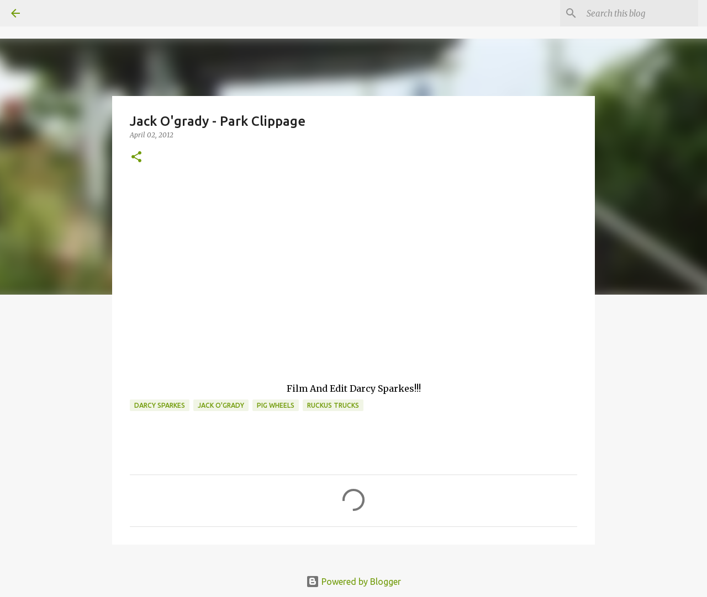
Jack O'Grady (221, 405)
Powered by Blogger (353, 582)
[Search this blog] (640, 13)
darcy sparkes (159, 405)
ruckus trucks (333, 405)
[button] (136, 157)
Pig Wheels (275, 405)
